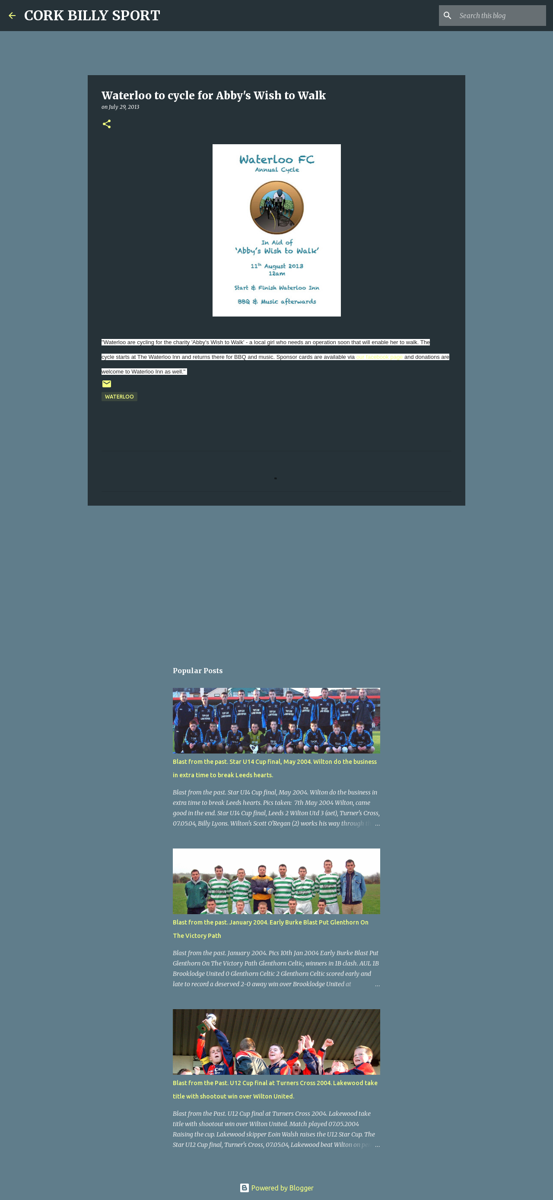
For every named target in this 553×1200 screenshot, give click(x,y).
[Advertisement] (276, 579)
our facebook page (379, 357)
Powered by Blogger (276, 1188)
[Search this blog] (500, 15)
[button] (107, 124)
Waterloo (119, 396)
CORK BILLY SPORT (92, 15)
